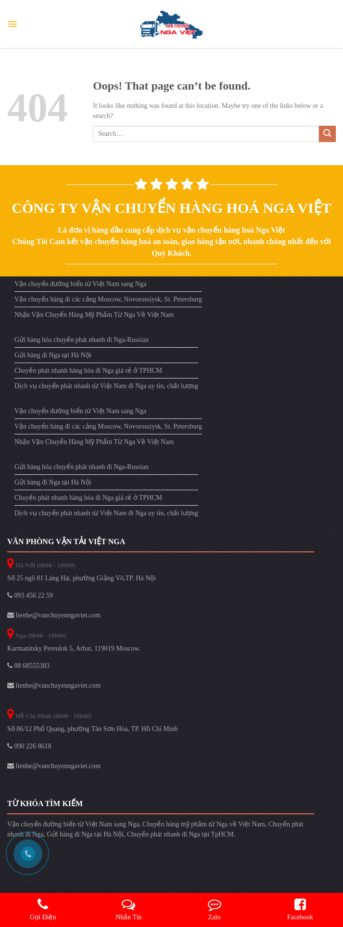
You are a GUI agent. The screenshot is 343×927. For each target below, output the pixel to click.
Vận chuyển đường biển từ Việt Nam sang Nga (80, 283)
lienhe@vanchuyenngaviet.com (54, 615)
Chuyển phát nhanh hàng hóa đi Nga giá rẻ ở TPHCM (88, 370)
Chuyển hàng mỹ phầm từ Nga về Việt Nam (203, 824)
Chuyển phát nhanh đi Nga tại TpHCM (180, 834)
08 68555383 (28, 665)
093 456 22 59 (30, 595)
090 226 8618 (29, 746)
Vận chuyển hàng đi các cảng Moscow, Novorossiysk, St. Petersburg (108, 299)
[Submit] (327, 134)
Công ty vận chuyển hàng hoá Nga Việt (171, 208)
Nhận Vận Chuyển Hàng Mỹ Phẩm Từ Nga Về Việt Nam (94, 314)
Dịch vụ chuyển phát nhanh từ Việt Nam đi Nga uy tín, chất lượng (106, 386)
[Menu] (12, 24)
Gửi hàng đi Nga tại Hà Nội (52, 355)
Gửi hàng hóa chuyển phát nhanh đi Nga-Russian (81, 339)
